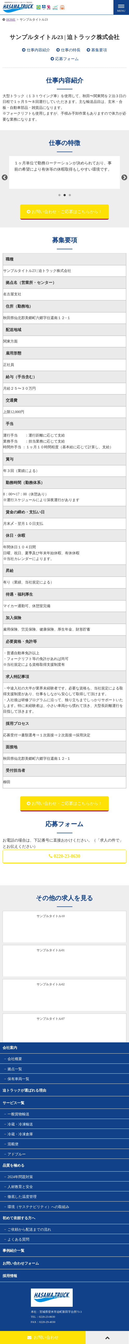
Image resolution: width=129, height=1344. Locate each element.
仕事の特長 (70, 50)
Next (124, 177)
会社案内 (10, 1048)
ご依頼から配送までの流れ (29, 1229)
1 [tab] (59, 195)
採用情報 (10, 1276)
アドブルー (17, 1154)
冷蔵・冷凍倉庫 (20, 1134)
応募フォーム (67, 59)
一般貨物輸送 (18, 1114)
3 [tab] (69, 195)
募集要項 (99, 50)
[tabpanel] (64, 172)
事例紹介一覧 (13, 1251)
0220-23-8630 (64, 856)
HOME (10, 19)
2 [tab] (64, 195)
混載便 (13, 1144)
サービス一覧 (13, 1103)
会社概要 (15, 1059)
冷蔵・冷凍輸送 (20, 1124)
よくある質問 (18, 1239)
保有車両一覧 (18, 1079)
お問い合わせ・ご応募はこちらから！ (67, 211)
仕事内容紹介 (38, 50)
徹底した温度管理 (22, 1197)
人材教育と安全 (20, 1187)
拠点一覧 (15, 1069)
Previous (4, 177)
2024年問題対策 (20, 1177)
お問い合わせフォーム (21, 1263)
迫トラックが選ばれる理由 (24, 1090)
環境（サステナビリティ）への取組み (38, 1207)
